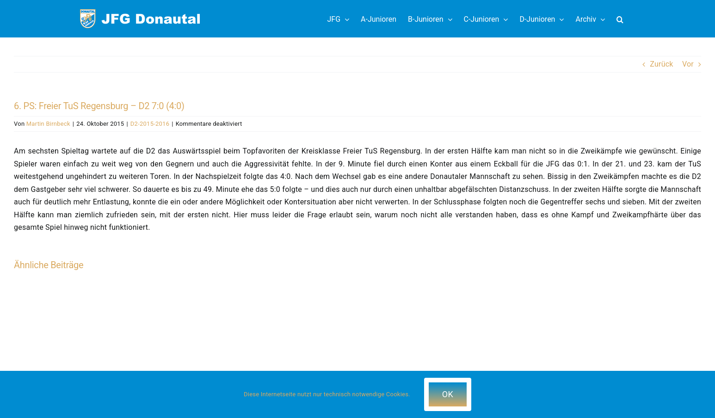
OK (447, 394)
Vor (688, 64)
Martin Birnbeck (48, 123)
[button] (619, 18)
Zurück (661, 64)
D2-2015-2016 (149, 123)
